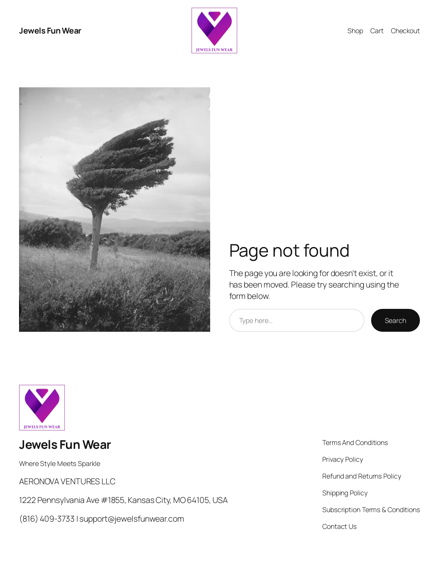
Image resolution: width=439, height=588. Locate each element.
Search (395, 320)
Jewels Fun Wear (50, 30)
